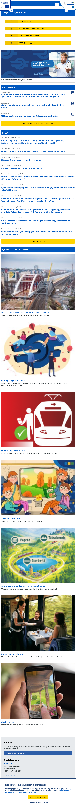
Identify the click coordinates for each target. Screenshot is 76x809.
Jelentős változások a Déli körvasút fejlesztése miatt (25, 314)
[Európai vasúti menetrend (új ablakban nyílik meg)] (45, 37)
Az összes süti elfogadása (38, 798)
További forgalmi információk (38, 125)
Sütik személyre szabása (38, 804)
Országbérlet (24, 44)
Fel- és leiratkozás (16, 755)
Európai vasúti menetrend (29, 37)
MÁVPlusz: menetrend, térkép (30, 30)
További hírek (38, 242)
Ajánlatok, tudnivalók (15, 250)
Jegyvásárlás (24, 23)
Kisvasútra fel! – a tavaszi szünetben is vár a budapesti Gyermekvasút (33, 153)
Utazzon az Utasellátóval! (12, 655)
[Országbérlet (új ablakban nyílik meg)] (45, 44)
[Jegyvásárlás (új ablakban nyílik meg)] (45, 23)
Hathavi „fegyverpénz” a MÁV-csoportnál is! (21, 169)
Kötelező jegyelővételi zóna (13, 452)
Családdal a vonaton (10, 519)
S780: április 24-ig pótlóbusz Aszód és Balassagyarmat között (29, 117)
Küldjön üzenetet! (10, 777)
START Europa (7, 723)
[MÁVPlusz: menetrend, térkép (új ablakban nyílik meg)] (45, 30)
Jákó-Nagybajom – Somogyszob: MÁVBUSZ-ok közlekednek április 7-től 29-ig (33, 107)
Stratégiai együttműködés (13, 382)
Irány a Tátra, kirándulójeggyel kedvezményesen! (23, 587)
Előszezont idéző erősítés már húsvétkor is (21, 161)
